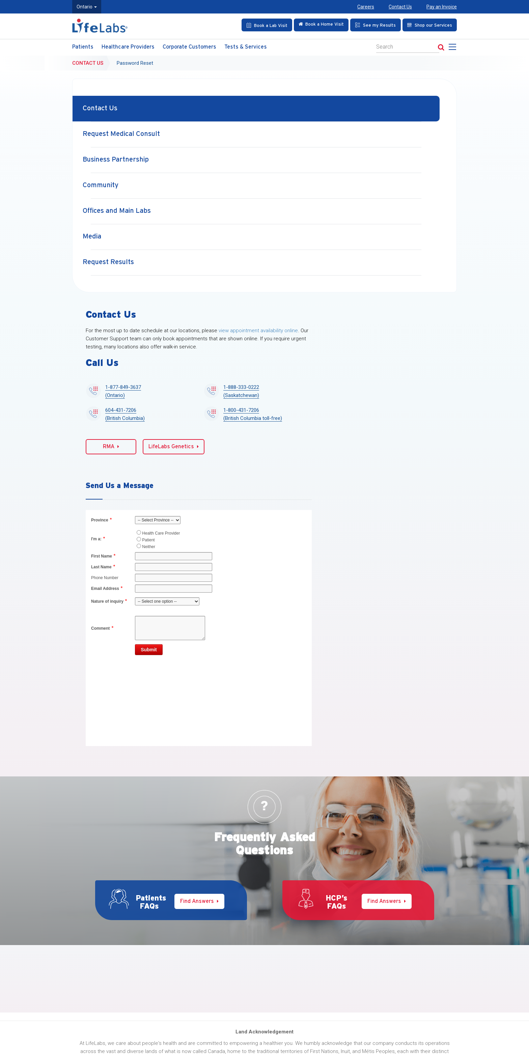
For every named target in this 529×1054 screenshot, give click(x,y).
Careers (365, 6)
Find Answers (199, 901)
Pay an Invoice (441, 6)
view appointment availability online (258, 330)
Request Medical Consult (121, 134)
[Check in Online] (321, 25)
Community (100, 185)
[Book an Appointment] (267, 25)
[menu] (454, 49)
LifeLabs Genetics (173, 446)
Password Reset (135, 63)
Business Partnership (116, 159)
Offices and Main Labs (117, 211)
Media (92, 236)
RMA (111, 446)
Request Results (108, 262)
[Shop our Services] (429, 25)
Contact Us (400, 6)
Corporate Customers (189, 47)
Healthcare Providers (128, 47)
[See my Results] (375, 25)
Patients (82, 47)
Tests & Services (245, 47)
